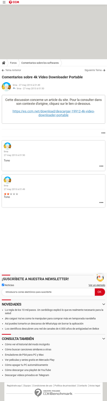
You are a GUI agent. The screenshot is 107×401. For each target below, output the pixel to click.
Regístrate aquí (14, 385)
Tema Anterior (13, 70)
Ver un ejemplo (97, 285)
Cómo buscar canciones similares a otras (28, 349)
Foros (13, 62)
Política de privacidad (65, 385)
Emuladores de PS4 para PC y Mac (24, 354)
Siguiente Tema (93, 70)
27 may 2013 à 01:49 (14, 189)
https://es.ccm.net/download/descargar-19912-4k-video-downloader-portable (54, 113)
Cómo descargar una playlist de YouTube (28, 370)
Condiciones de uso (42, 385)
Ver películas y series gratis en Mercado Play (30, 359)
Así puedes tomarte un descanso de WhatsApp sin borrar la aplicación (44, 323)
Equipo (27, 385)
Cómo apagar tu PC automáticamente (26, 364)
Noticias (8, 285)
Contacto (82, 385)
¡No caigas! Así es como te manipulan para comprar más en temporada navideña (50, 318)
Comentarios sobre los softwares (40, 62)
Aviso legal (94, 385)
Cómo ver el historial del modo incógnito (27, 344)
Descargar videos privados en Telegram (27, 375)
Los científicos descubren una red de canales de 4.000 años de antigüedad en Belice (52, 328)
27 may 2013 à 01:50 (33, 88)
